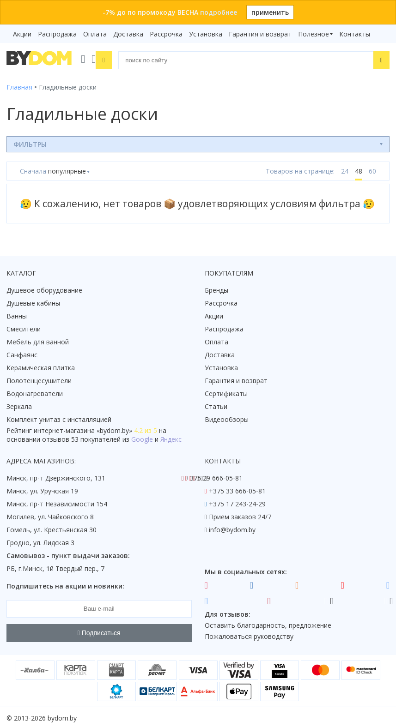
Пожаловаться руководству (249, 634)
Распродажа (57, 34)
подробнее (218, 12)
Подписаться (99, 631)
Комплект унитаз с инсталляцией (58, 417)
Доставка (128, 34)
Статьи (216, 404)
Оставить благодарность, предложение (268, 623)
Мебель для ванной (37, 340)
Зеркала (19, 404)
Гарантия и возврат (260, 34)
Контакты (354, 34)
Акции (22, 34)
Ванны (16, 314)
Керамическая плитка (40, 365)
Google (142, 437)
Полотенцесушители (39, 378)
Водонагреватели (34, 391)
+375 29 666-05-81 (214, 476)
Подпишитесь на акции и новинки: (65, 584)
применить (270, 12)
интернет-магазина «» (83, 428)
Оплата (95, 34)
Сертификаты (226, 391)
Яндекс (171, 437)
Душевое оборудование (44, 288)
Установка (205, 34)
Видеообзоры (227, 417)
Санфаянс (21, 352)
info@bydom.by (232, 527)
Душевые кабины (33, 301)
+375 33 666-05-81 (237, 489)
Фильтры (30, 142)
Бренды (216, 288)
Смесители (23, 327)
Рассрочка (166, 34)
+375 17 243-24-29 (237, 502)
